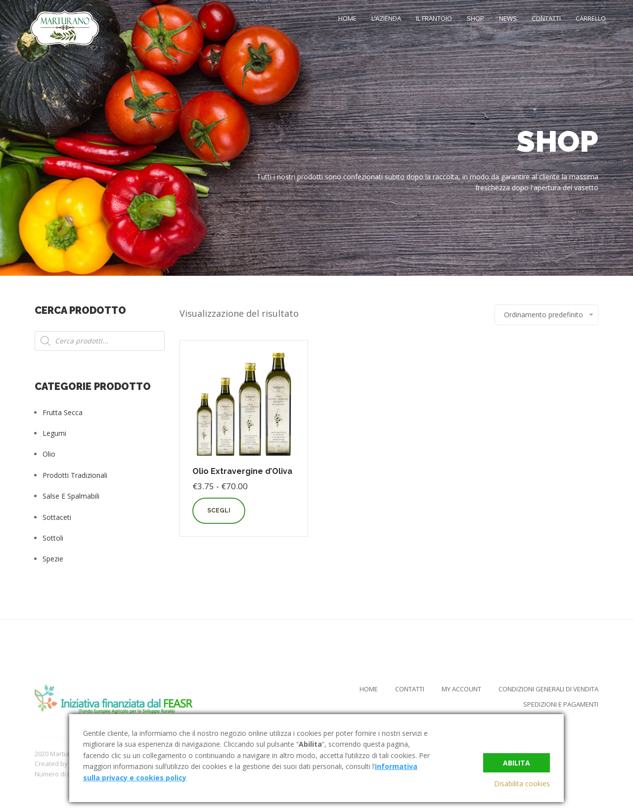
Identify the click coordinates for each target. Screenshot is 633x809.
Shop (475, 18)
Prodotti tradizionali (75, 475)
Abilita (516, 762)
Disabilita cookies (522, 783)
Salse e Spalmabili (71, 496)
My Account (461, 688)
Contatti (546, 18)
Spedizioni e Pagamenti (560, 704)
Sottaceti (57, 517)
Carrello (591, 18)
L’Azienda (386, 18)
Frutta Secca (63, 412)
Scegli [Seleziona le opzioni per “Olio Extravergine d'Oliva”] (218, 510)
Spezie (53, 558)
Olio (49, 454)
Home (347, 18)
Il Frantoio (434, 18)
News (508, 18)
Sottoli (53, 538)
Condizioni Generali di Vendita (548, 688)
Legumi (54, 433)
